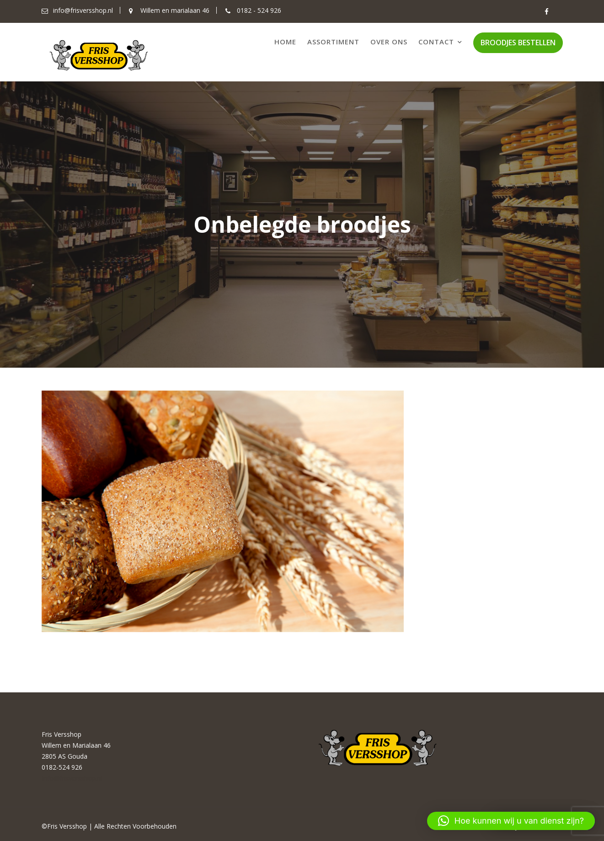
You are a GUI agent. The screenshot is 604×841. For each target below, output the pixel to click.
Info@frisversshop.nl (72, 777)
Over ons (388, 41)
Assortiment (333, 41)
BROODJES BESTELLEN (518, 42)
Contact (436, 41)
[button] (511, 821)
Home (285, 41)
